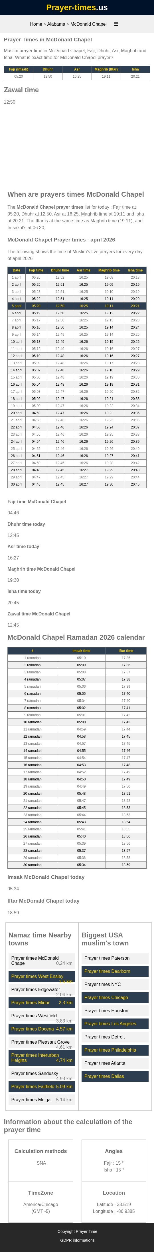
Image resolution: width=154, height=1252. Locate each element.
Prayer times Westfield (34, 1015)
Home (36, 24)
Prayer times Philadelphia (110, 1050)
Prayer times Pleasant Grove (40, 1042)
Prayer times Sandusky (34, 1073)
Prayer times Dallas (104, 1076)
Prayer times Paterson (106, 958)
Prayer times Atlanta (104, 1063)
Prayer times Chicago (106, 997)
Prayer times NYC (102, 984)
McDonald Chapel (88, 24)
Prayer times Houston (106, 1010)
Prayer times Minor (30, 1002)
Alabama (56, 24)
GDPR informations (77, 1240)
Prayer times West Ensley (37, 976)
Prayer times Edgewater (35, 989)
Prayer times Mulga (31, 1099)
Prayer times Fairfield (32, 1086)
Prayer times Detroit (104, 1036)
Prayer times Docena (32, 1028)
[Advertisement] (77, 145)
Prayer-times (71, 7)
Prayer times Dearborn (107, 971)
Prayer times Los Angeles (110, 1023)
